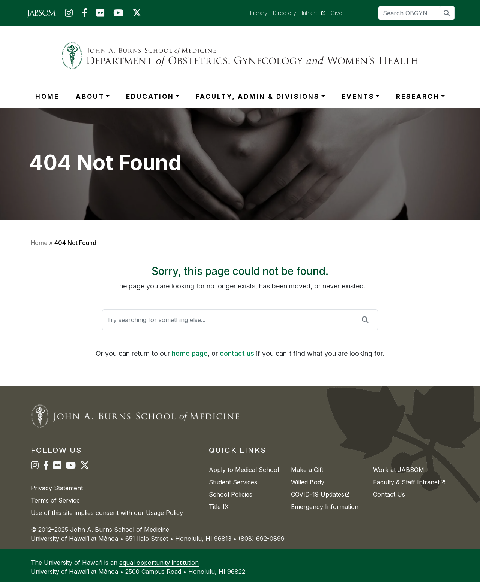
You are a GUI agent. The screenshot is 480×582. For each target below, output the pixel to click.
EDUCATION (150, 96)
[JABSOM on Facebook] (84, 14)
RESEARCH (418, 96)
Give (336, 12)
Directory (284, 12)
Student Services (233, 482)
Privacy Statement (57, 488)
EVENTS (358, 96)
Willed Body (307, 482)
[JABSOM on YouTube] (118, 14)
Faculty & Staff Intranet (409, 482)
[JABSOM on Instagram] (68, 14)
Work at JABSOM (398, 469)
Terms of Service (55, 500)
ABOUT (90, 96)
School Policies (230, 494)
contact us (237, 353)
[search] (446, 13)
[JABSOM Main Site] (41, 13)
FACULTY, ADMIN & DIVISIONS (258, 96)
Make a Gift (307, 469)
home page (190, 353)
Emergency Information (324, 506)
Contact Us (389, 494)
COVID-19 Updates (320, 494)
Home (39, 242)
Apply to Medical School (244, 469)
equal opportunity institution (159, 562)
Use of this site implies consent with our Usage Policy (107, 512)
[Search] (416, 13)
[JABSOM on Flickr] (100, 14)
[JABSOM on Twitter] (137, 14)
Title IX (219, 506)
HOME (47, 96)
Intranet (316, 12)
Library (258, 12)
